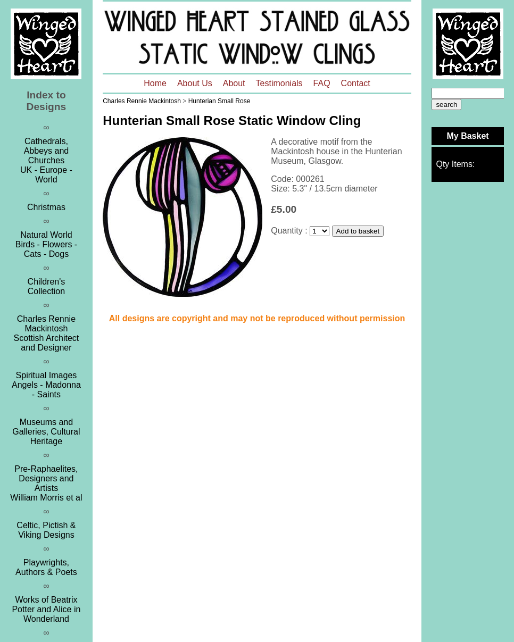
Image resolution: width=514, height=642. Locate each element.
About (234, 83)
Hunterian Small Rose (219, 101)
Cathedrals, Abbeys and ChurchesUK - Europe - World (46, 160)
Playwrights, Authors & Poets (46, 567)
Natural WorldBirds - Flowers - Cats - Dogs (46, 244)
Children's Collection (46, 286)
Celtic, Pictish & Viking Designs (46, 530)
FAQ (321, 83)
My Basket (467, 135)
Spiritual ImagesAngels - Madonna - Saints (46, 385)
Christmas (46, 207)
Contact (355, 83)
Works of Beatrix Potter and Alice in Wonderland (46, 609)
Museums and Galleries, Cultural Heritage (46, 432)
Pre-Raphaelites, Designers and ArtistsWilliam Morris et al (46, 483)
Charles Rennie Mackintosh (142, 101)
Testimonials (279, 83)
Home (155, 83)
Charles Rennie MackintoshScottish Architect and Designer (46, 333)
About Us (194, 83)
